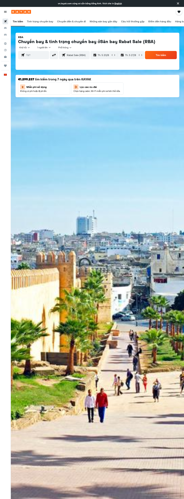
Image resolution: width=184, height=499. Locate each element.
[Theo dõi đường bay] (5, 50)
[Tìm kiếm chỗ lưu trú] (5, 28)
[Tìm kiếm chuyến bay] (5, 21)
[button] (178, 3)
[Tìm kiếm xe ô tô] (5, 34)
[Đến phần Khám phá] (5, 43)
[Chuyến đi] (5, 66)
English (118, 3)
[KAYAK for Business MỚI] (5, 57)
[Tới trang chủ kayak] (21, 12)
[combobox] (65, 47)
